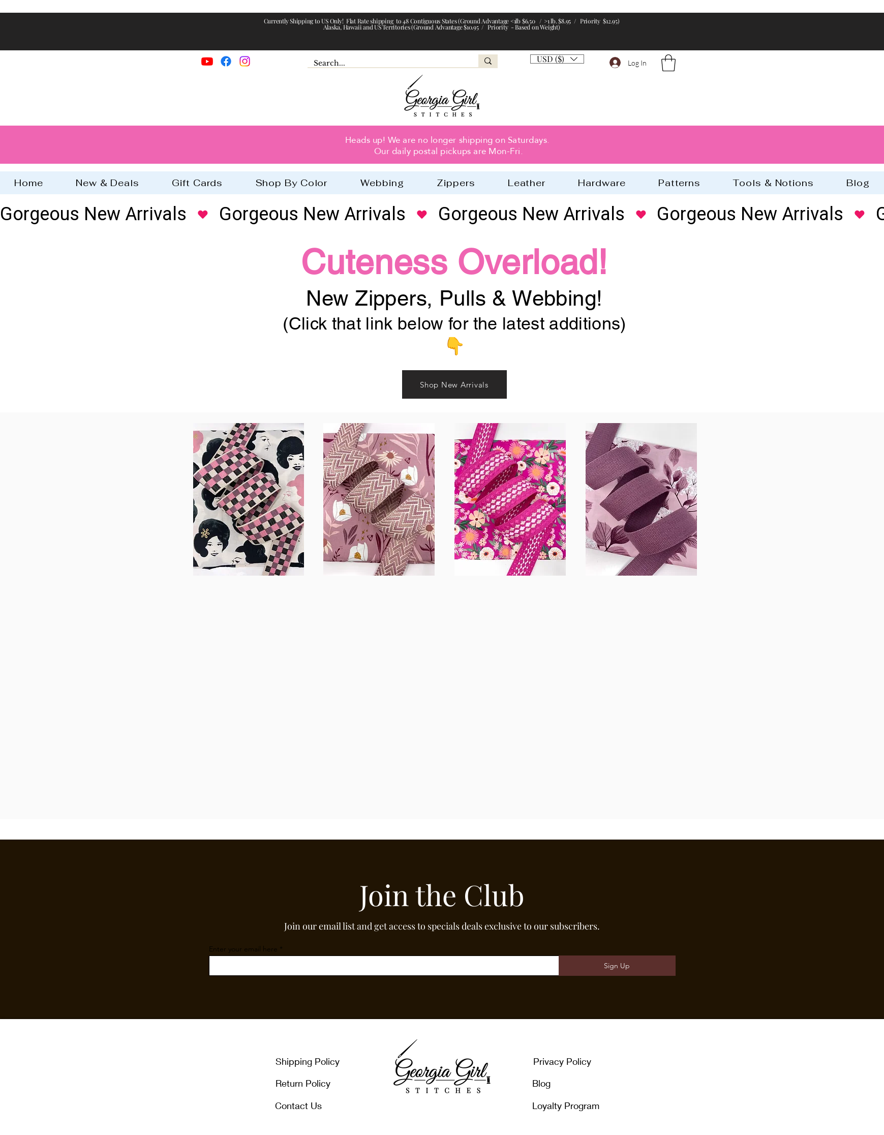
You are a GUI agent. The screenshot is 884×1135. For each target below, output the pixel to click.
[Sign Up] (617, 965)
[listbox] (557, 59)
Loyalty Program (565, 1105)
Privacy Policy (562, 1061)
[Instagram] (245, 61)
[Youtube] (207, 61)
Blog (541, 1083)
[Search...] (385, 63)
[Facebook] (226, 61)
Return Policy (303, 1083)
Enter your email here (243, 948)
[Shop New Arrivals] (454, 384)
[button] (668, 62)
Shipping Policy (308, 1061)
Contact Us (298, 1105)
